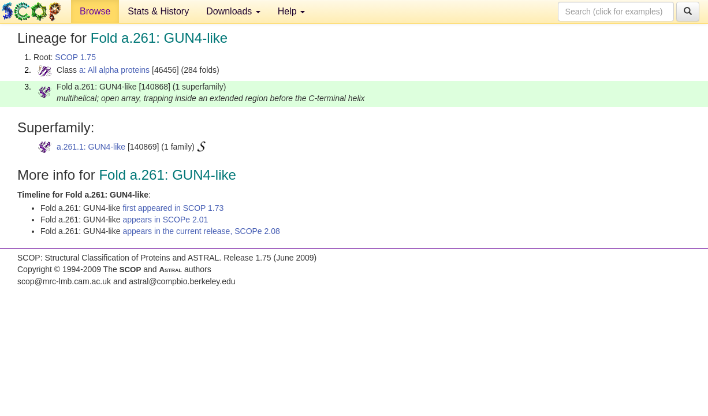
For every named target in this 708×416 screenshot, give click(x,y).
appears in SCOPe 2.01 (165, 219)
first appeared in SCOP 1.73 (172, 208)
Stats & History (158, 11)
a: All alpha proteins (114, 70)
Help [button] (291, 11)
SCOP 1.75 (75, 57)
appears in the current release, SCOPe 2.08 (201, 231)
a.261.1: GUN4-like (91, 146)
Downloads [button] (233, 11)
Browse (95, 11)
